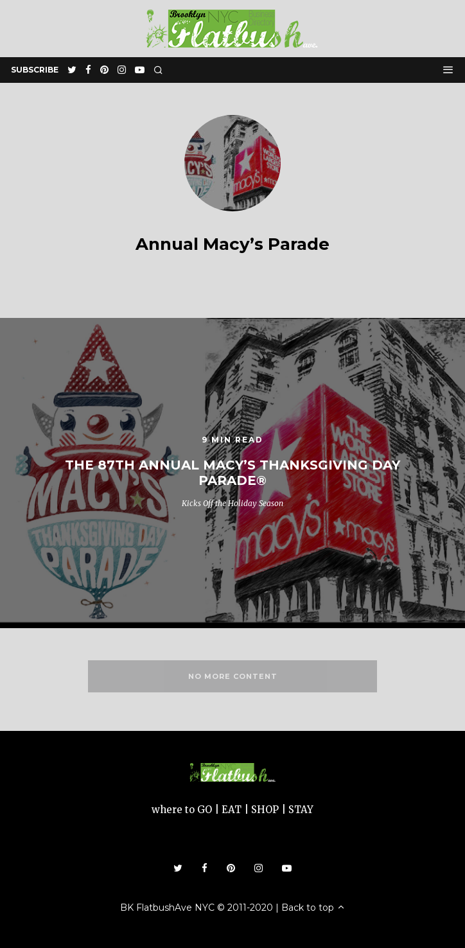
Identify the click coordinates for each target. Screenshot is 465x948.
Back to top (313, 907)
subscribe (34, 70)
